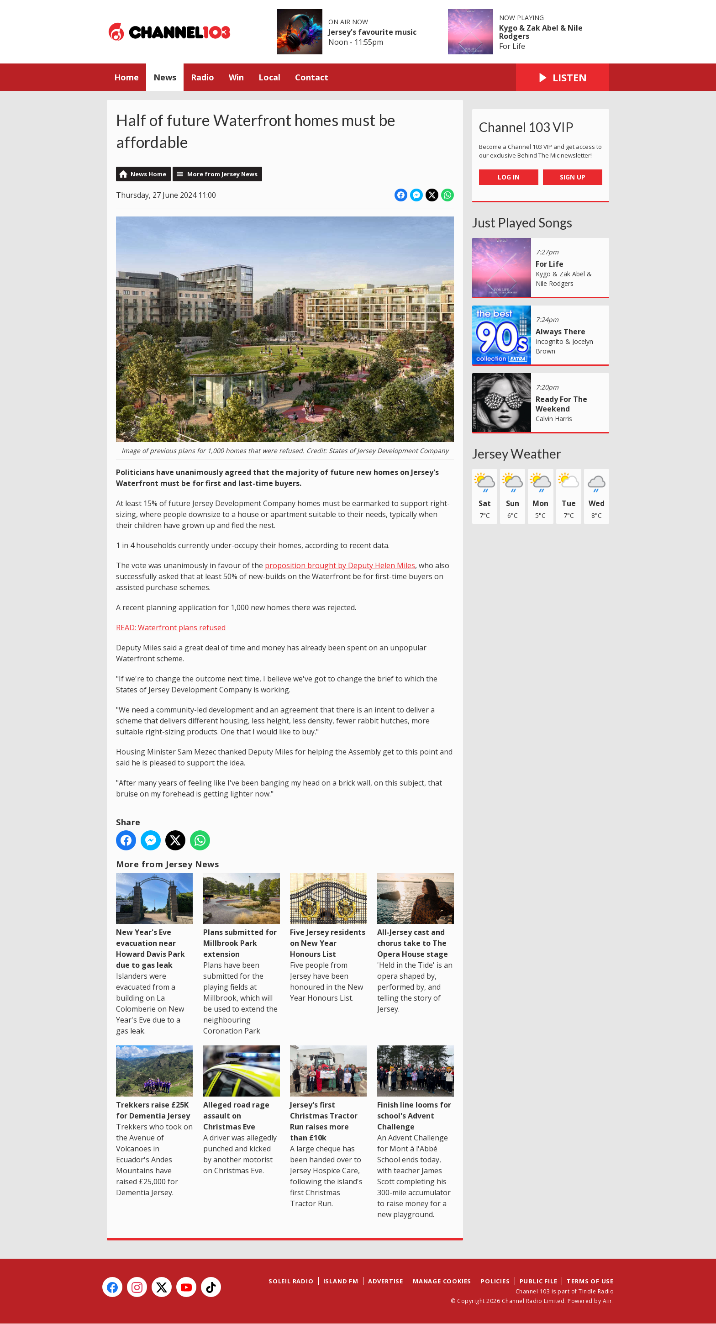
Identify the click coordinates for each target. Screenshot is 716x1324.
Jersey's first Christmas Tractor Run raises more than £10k (328, 1094)
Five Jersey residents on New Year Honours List (328, 916)
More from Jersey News (222, 174)
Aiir (607, 1301)
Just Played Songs (522, 222)
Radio (202, 77)
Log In (509, 177)
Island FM (340, 1281)
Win (236, 77)
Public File (539, 1281)
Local (269, 77)
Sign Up (572, 177)
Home (126, 77)
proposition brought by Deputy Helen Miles (340, 565)
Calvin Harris (554, 418)
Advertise (385, 1281)
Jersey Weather (516, 453)
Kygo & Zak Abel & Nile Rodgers (541, 32)
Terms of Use (590, 1281)
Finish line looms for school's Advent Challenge (415, 1088)
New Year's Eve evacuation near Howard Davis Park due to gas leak (154, 921)
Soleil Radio (291, 1281)
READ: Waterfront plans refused (171, 627)
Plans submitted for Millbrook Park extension (241, 916)
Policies (495, 1281)
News (164, 77)
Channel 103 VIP (526, 127)
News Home (148, 174)
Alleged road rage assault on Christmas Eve (241, 1088)
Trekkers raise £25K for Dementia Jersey (154, 1083)
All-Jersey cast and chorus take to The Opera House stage (415, 916)
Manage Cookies (442, 1281)
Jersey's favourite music (372, 32)
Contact (311, 77)
